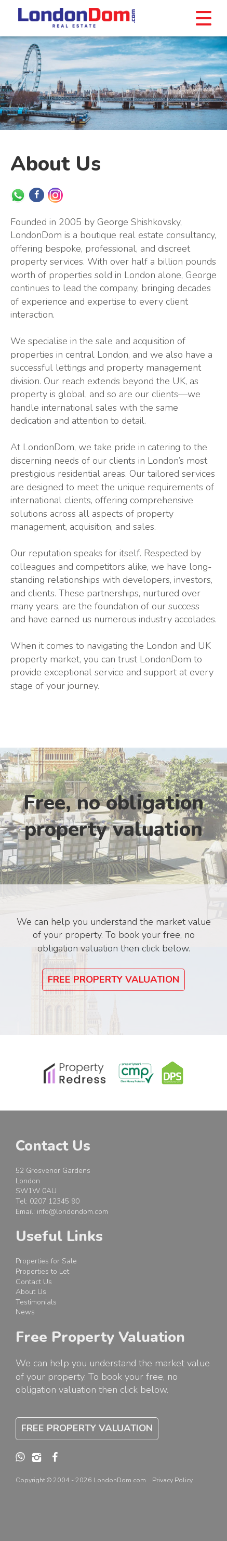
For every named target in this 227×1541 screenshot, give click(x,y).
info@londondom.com (72, 1212)
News (25, 1312)
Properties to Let (42, 1271)
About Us (31, 1292)
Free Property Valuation (113, 979)
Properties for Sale (46, 1261)
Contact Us (34, 1282)
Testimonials (36, 1302)
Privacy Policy (172, 1479)
